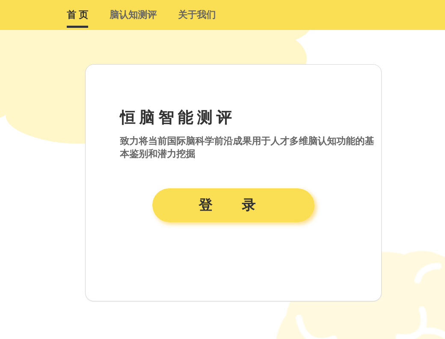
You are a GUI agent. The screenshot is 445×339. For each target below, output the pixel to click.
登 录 (233, 205)
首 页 (77, 14)
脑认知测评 (133, 14)
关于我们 (197, 14)
